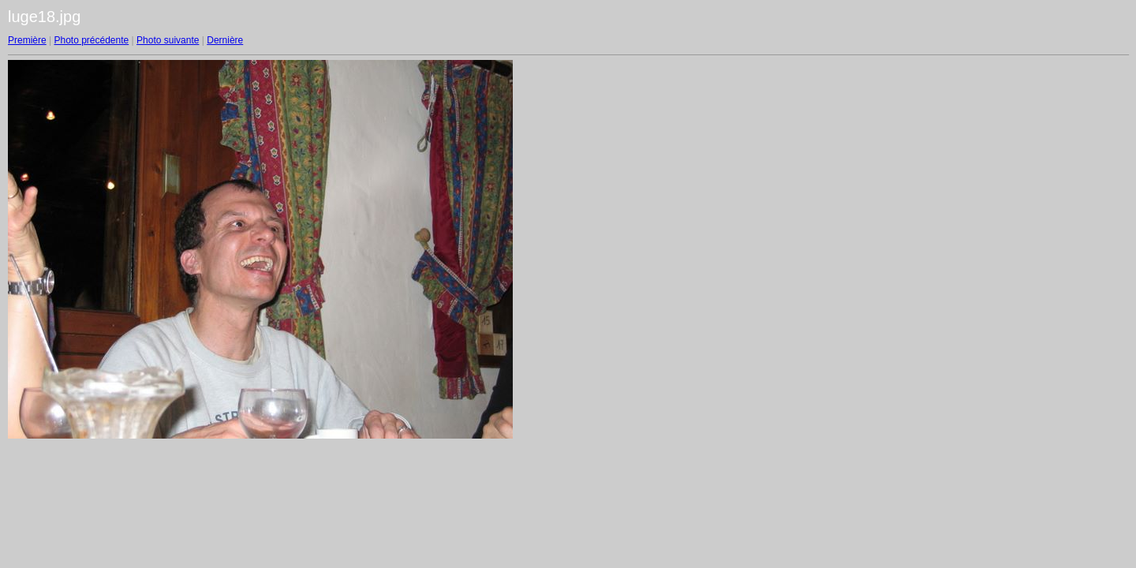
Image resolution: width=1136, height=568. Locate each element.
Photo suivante (167, 40)
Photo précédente (91, 40)
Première (27, 40)
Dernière (225, 40)
